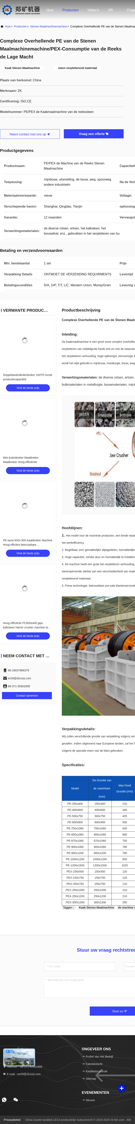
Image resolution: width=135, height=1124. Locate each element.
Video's (93, 10)
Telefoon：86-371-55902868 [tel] (22, 1066)
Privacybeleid (12, 1119)
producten (20, 26)
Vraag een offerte (94, 134)
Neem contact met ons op (30, 134)
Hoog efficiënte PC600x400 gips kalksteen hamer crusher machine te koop (25, 627)
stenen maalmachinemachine (48, 26)
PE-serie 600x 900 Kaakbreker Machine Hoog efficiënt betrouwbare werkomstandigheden (27, 545)
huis (8, 26)
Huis (50, 10)
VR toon (112, 12)
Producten (70, 10)
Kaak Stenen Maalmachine (96, 907)
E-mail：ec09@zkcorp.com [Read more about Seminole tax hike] (22, 1074)
